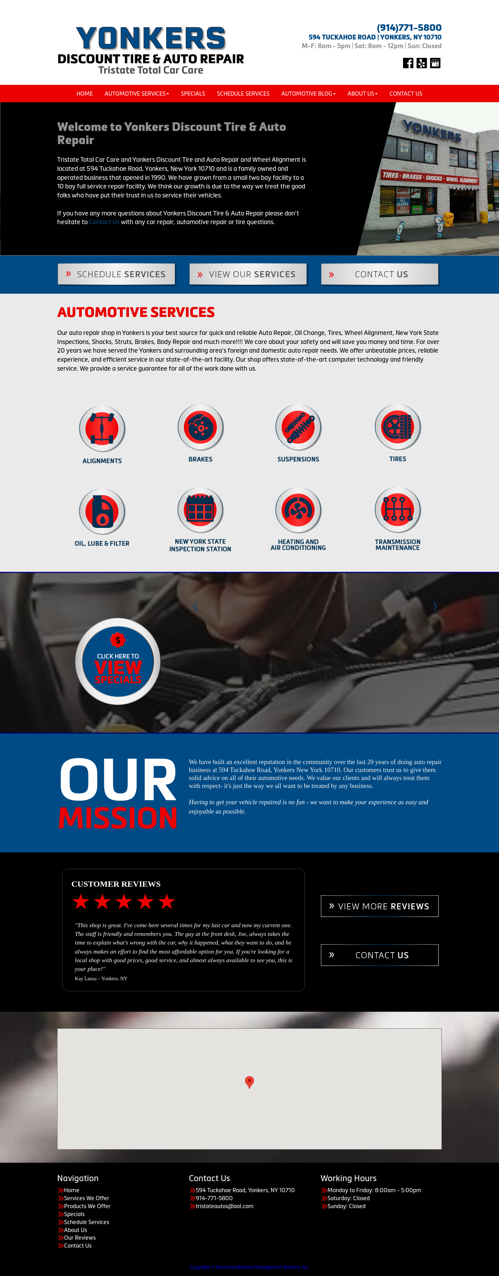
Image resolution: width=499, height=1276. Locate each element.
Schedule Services (243, 93)
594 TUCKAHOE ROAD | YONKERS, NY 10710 (375, 37)
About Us (363, 93)
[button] (249, 1082)
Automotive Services (137, 93)
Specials (193, 93)
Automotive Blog (308, 93)
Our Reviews (80, 1237)
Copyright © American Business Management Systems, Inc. (249, 1267)
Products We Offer (87, 1206)
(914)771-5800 (409, 28)
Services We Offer (86, 1198)
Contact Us (405, 93)
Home (85, 93)
